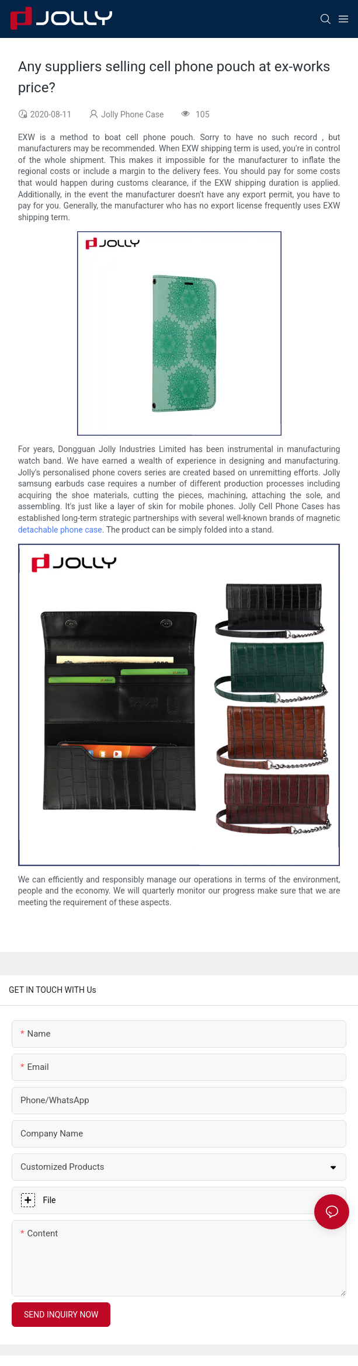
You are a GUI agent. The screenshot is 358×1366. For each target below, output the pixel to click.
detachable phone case (60, 529)
